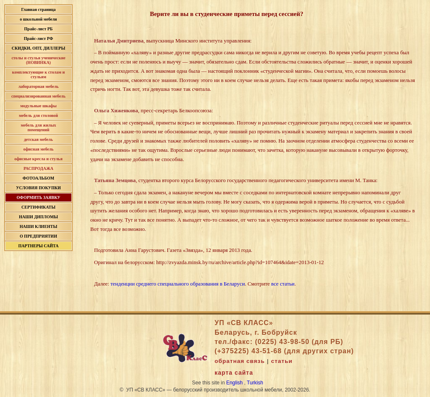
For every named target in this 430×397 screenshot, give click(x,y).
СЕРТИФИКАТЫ (38, 207)
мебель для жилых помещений (38, 127)
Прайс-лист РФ (38, 38)
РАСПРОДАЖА (38, 168)
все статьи (283, 284)
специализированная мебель (38, 96)
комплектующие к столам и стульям (38, 74)
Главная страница (38, 9)
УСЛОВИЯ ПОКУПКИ (38, 187)
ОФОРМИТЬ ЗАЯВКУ (38, 197)
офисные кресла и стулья (38, 158)
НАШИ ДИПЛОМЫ (38, 216)
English (234, 383)
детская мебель (38, 139)
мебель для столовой (38, 115)
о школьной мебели (38, 19)
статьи (282, 361)
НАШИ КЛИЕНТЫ (39, 226)
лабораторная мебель (38, 86)
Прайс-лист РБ (38, 28)
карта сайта (234, 372)
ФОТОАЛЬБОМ (38, 178)
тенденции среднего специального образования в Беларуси (177, 284)
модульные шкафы (38, 105)
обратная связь (240, 361)
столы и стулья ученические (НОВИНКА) (38, 60)
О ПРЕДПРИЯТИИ (38, 236)
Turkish (255, 383)
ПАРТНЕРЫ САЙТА (38, 245)
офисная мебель (38, 149)
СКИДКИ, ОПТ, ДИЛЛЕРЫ (39, 48)
